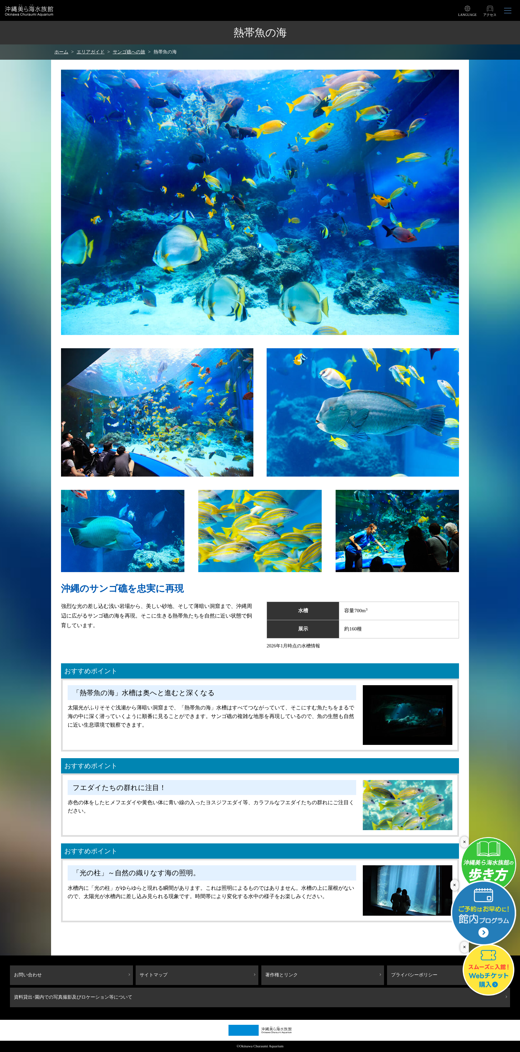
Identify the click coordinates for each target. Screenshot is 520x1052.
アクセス (489, 15)
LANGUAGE (467, 15)
